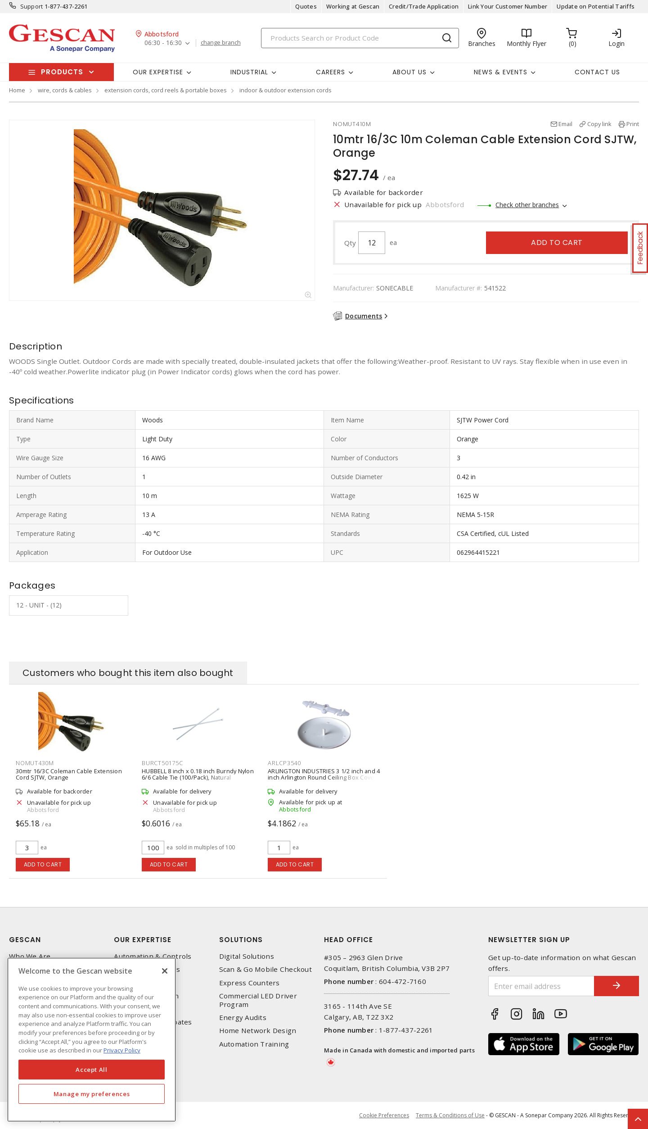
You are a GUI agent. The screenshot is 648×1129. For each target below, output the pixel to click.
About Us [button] (409, 72)
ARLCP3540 (284, 763)
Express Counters (249, 983)
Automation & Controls (152, 956)
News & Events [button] (500, 72)
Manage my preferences (92, 1094)
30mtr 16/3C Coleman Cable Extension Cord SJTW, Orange (69, 774)
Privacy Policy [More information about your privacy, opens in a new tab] (122, 1050)
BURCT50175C (162, 763)
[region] (91, 1039)
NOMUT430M (35, 763)
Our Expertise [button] (158, 72)
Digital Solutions (246, 956)
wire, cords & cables (65, 90)
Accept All (92, 1070)
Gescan (25, 939)
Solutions (241, 939)
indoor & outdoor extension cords (285, 90)
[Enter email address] (541, 986)
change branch (221, 42)
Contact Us (597, 72)
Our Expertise (142, 939)
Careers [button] (330, 72)
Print (632, 124)
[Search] (360, 38)
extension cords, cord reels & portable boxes (165, 90)
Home (17, 90)
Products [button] (62, 72)
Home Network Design (258, 1030)
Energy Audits (242, 1017)
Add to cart (557, 242)
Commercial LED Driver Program (258, 1000)
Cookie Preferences (384, 1115)
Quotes (306, 6)
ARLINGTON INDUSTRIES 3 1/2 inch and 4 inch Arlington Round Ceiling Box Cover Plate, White (324, 777)
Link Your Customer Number (507, 6)
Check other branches (527, 204)
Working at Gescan (352, 6)
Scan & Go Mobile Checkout (265, 969)
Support (31, 6)
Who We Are (30, 956)
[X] (165, 971)
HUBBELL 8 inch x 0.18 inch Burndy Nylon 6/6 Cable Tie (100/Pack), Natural (198, 774)
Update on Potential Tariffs (595, 6)
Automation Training (254, 1044)
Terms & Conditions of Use (450, 1115)
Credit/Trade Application (424, 6)
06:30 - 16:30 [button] (163, 43)
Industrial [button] (249, 72)
